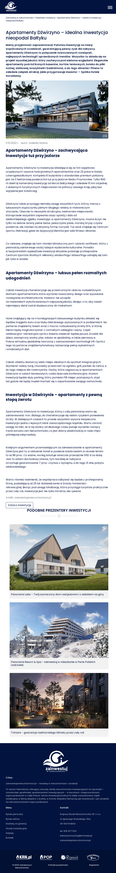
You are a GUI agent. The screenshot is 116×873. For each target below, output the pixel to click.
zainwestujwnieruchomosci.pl (75, 840)
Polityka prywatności (58, 865)
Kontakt (9, 837)
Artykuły (10, 833)
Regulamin (94, 865)
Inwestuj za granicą (16, 823)
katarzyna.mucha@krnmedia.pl (76, 835)
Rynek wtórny (13, 819)
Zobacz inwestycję (19, 505)
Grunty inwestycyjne (16, 828)
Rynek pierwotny (14, 814)
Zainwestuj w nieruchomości (20, 17)
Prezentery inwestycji (45, 17)
